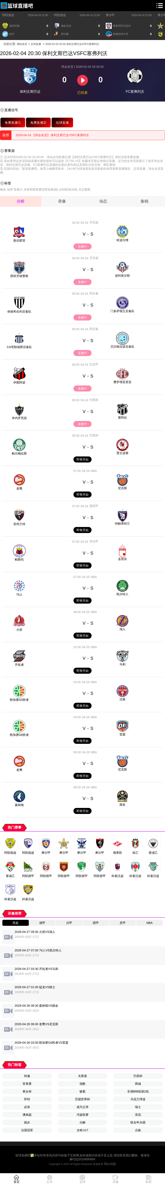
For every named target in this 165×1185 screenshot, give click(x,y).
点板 (138, 1130)
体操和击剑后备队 (19, 311)
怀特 (27, 1099)
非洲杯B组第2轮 (138, 1091)
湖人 (122, 629)
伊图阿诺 (19, 382)
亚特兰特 (19, 524)
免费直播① (13, 122)
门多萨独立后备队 (122, 311)
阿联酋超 (8, 15)
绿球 (10, 189)
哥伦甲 (93, 541)
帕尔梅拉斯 (19, 453)
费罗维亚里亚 (122, 382)
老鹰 (19, 488)
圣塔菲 (122, 559)
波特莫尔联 (122, 275)
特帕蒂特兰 (122, 523)
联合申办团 (137, 1122)
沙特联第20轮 (68, 189)
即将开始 (82, 459)
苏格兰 (18, 189)
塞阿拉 (122, 417)
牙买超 (93, 222)
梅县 (3, 189)
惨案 (82, 1091)
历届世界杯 (82, 1099)
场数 (82, 1083)
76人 (19, 594)
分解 (82, 1122)
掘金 (122, 804)
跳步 (27, 1122)
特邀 (27, 1076)
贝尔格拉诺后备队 (122, 346)
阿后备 (93, 293)
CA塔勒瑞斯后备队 (19, 347)
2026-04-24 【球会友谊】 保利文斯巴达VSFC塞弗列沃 (52, 135)
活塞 (122, 699)
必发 (27, 1107)
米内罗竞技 (19, 418)
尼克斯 (122, 488)
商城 (138, 1083)
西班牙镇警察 (19, 276)
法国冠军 (27, 1130)
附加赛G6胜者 (19, 735)
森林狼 (19, 805)
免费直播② (38, 122)
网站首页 (22, 44)
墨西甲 (93, 506)
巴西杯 (93, 400)
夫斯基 (82, 1076)
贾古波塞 (122, 453)
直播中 (82, 246)
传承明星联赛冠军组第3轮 (41, 189)
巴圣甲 (93, 364)
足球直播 (36, 44)
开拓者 (19, 664)
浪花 (138, 1114)
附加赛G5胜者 (19, 699)
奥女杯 (27, 1091)
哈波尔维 (122, 240)
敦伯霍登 (19, 240)
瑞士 (138, 1107)
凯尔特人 (122, 594)
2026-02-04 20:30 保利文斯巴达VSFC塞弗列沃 (72, 44)
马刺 (122, 664)
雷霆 (122, 734)
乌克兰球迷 (137, 1099)
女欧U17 (82, 1130)
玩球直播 (62, 122)
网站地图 (110, 1164)
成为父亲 (82, 1107)
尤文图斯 (84, 189)
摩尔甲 (110, 15)
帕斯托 (19, 559)
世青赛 (27, 1083)
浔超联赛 (82, 1114)
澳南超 (27, 1114)
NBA (94, 471)
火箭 (19, 629)
